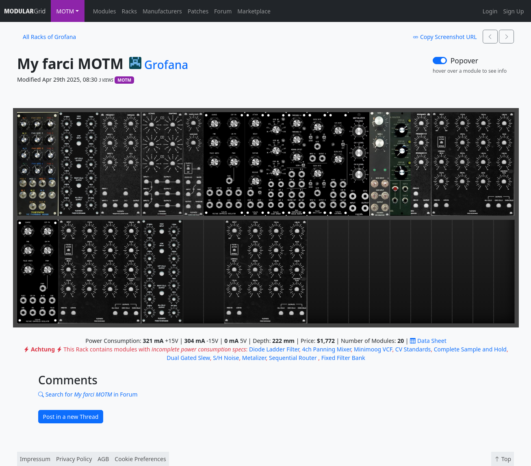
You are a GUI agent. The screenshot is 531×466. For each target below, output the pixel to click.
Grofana (166, 65)
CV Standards (413, 349)
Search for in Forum (88, 394)
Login (490, 11)
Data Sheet (428, 341)
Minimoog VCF (373, 349)
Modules (104, 11)
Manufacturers (162, 11)
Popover (464, 60)
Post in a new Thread (71, 416)
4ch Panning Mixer (326, 349)
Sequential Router (293, 358)
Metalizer (254, 358)
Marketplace (253, 11)
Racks (129, 11)
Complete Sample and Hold (470, 349)
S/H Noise (226, 358)
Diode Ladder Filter (274, 349)
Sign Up (513, 11)
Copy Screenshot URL (445, 37)
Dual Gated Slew (188, 358)
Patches (198, 11)
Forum (223, 11)
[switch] (440, 60)
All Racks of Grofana (49, 37)
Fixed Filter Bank (343, 358)
